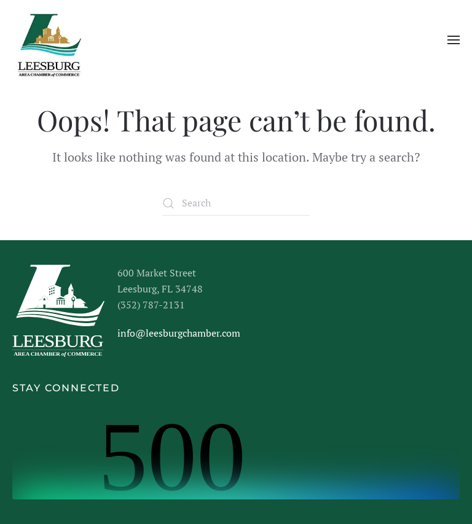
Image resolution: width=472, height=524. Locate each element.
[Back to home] (48, 40)
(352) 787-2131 (151, 304)
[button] (453, 40)
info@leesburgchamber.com (178, 333)
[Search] (236, 203)
